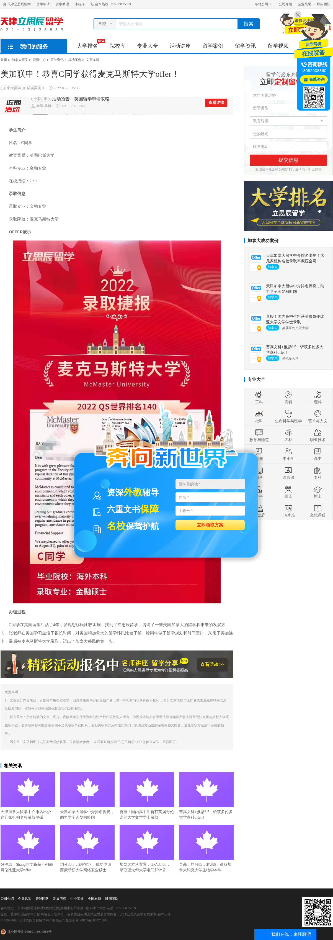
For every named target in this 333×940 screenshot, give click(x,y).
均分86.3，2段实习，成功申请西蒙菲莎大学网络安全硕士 (87, 848)
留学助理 (62, 4)
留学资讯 (245, 46)
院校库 (117, 46)
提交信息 (288, 160)
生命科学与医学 (288, 416)
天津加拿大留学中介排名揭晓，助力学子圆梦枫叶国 (87, 795)
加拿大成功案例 (262, 240)
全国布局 (94, 899)
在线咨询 (317, 79)
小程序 (80, 4)
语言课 (288, 473)
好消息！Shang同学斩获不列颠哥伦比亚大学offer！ (28, 848)
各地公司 (263, 4)
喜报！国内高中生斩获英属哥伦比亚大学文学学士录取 (147, 795)
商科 (288, 397)
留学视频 (278, 46)
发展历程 (59, 899)
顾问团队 (323, 4)
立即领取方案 (210, 524)
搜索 (249, 24)
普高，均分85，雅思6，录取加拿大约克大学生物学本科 (206, 848)
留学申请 (43, 4)
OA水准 (288, 510)
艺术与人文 (317, 416)
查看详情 (216, 106)
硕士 (288, 491)
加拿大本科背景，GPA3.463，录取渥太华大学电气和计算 (147, 848)
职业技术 (318, 435)
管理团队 (42, 899)
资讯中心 (39, 60)
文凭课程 (318, 510)
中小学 (288, 454)
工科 (259, 397)
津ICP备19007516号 (94, 920)
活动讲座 (180, 46)
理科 (318, 397)
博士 (318, 491)
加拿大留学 (20, 60)
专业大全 (147, 46)
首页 (4, 60)
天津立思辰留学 (17, 4)
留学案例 (212, 46)
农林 (288, 435)
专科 (318, 473)
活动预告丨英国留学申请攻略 (81, 102)
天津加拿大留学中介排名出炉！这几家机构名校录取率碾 (28, 795)
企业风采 (304, 4)
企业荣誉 (77, 899)
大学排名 (90, 44)
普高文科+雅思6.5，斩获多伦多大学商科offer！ (206, 795)
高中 (318, 454)
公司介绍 (285, 4)
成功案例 (74, 60)
